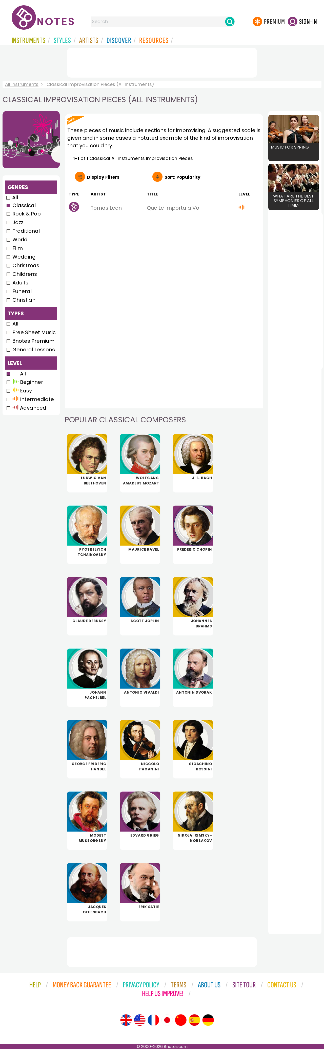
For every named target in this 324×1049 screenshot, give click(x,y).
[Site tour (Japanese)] (167, 1020)
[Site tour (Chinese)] (180, 1020)
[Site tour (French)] (153, 1020)
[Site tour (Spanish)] (194, 1020)
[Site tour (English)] (126, 1020)
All (15, 197)
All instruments (21, 84)
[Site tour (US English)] (139, 1020)
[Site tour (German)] (208, 1020)
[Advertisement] (162, 61)
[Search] (230, 21)
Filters (103, 177)
